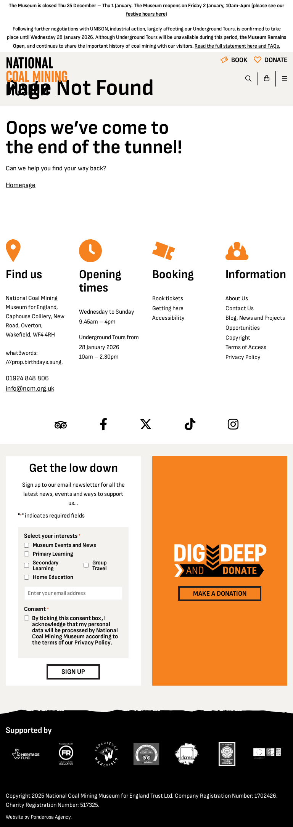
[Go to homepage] (37, 78)
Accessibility (168, 318)
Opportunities (242, 328)
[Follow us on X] (146, 425)
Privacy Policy (243, 357)
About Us (236, 298)
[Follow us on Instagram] (233, 425)
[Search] (248, 78)
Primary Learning (53, 554)
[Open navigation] (281, 78)
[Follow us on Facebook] (103, 425)
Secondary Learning (45, 565)
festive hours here (146, 14)
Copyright (237, 337)
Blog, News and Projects (255, 318)
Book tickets (167, 298)
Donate (275, 60)
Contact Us (239, 308)
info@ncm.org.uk (30, 389)
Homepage (20, 185)
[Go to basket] (267, 79)
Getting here (168, 308)
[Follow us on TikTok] (190, 425)
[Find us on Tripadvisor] (61, 425)
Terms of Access (245, 347)
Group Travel (99, 565)
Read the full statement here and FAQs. (237, 46)
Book (239, 60)
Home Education (53, 577)
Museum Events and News (64, 545)
